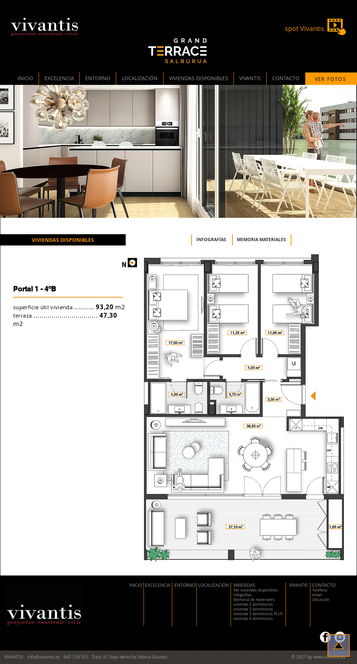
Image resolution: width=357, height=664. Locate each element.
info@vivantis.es (43, 657)
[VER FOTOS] (331, 78)
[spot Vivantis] (304, 28)
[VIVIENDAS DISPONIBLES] (63, 239)
